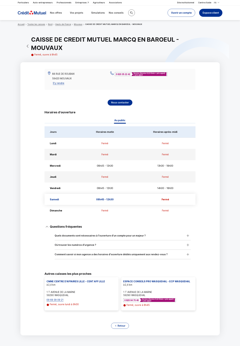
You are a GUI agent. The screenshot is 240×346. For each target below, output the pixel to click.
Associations (115, 2)
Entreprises (82, 2)
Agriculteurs (99, 2)
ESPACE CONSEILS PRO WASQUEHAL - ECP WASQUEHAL (156, 281)
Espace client (211, 12)
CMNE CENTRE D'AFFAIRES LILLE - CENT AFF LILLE (76, 281)
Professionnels (64, 2)
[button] (181, 13)
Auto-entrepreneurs (43, 2)
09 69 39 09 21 (55, 299)
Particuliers (23, 2)
